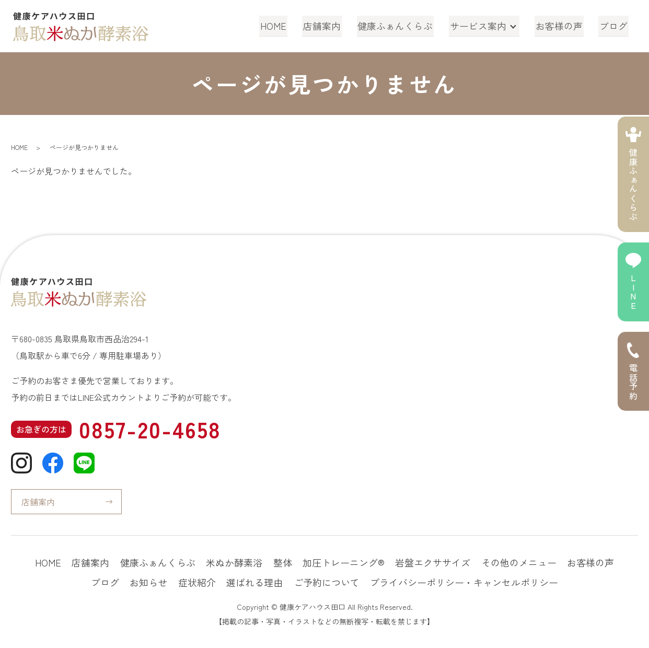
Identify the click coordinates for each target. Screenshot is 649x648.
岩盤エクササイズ (432, 562)
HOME (282, 25)
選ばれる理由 (254, 582)
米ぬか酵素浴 (234, 562)
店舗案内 (328, 25)
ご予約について (327, 582)
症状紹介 (197, 582)
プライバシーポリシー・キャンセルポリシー (464, 582)
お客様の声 (561, 25)
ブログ (614, 25)
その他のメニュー (519, 562)
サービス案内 (481, 25)
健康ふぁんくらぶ (399, 25)
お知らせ (148, 582)
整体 (282, 562)
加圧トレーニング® (344, 562)
